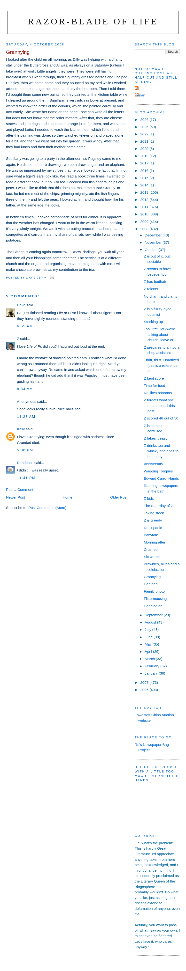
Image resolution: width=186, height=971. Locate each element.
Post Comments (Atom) (47, 508)
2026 (144, 120)
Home (67, 497)
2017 (144, 163)
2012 (144, 200)
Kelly (21, 429)
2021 (144, 141)
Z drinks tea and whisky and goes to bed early (161, 450)
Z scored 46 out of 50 (161, 418)
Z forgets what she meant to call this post (159, 405)
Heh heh (151, 584)
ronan (140, 95)
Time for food (154, 385)
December (154, 235)
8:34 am (25, 389)
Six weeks (152, 557)
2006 (144, 690)
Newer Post (15, 497)
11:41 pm (26, 478)
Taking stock (154, 513)
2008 (144, 229)
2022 (144, 134)
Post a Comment (19, 489)
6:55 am (25, 326)
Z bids (149, 498)
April (149, 651)
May (149, 644)
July (148, 629)
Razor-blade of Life (93, 21)
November (154, 242)
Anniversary (153, 464)
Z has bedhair (155, 282)
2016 (144, 171)
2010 (144, 214)
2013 (144, 192)
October (152, 250)
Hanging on (153, 606)
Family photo (154, 591)
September (154, 615)
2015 (144, 178)
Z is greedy (153, 520)
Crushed (151, 549)
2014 (144, 185)
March (150, 659)
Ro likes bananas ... (160, 393)
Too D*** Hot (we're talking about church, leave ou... (160, 334)
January (152, 673)
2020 (144, 149)
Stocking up (153, 322)
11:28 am (26, 416)
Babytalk (151, 535)
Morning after (154, 542)
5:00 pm (25, 450)
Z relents (151, 289)
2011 (144, 207)
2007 (144, 682)
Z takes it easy (155, 438)
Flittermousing (155, 598)
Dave (21, 305)
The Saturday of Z (158, 506)
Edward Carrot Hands (161, 478)
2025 (144, 127)
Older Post (118, 497)
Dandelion (25, 463)
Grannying (152, 577)
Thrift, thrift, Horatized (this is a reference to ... (161, 365)
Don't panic (153, 528)
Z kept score (154, 378)
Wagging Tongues (158, 471)
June (149, 637)
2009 (144, 222)
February (152, 666)
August (151, 622)
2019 (144, 156)
